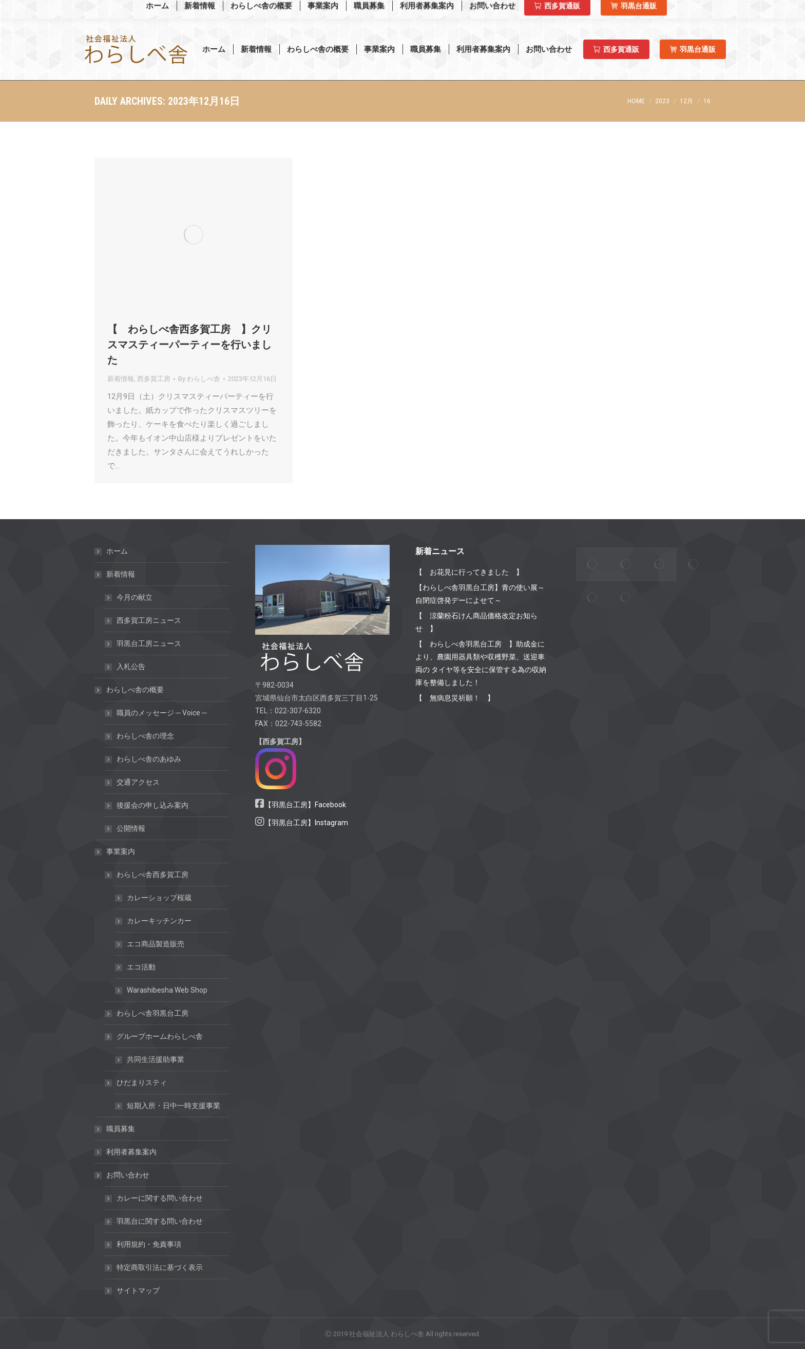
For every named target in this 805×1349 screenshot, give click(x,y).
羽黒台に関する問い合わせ (160, 1221)
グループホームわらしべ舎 (154, 1036)
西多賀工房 (585, 10)
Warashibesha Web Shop (148, 9)
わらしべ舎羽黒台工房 (152, 1013)
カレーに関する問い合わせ (160, 1198)
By (199, 379)
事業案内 (115, 851)
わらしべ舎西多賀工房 (147, 874)
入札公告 (131, 666)
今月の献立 (134, 597)
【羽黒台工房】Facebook (305, 805)
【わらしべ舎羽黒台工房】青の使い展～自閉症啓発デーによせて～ (480, 593)
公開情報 (131, 828)
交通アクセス (138, 782)
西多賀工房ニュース (149, 620)
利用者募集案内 (131, 1152)
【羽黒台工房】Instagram (306, 823)
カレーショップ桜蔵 (159, 898)
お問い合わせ (122, 1175)
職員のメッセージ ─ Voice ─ (162, 713)
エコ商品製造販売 (155, 944)
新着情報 (120, 379)
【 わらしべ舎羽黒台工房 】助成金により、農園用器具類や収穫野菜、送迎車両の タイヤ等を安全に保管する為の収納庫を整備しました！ (480, 663)
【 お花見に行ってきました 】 (469, 572)
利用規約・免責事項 (149, 1244)
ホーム (117, 551)
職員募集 (120, 1129)
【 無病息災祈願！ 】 (454, 698)
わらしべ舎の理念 (145, 736)
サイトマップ (138, 1290)
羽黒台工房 (643, 10)
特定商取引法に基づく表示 (160, 1267)
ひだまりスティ (136, 1082)
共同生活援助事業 (155, 1059)
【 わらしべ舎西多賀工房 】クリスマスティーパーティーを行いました (189, 344)
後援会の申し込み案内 (152, 805)
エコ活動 (141, 967)
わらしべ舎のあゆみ (149, 759)
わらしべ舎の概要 (130, 690)
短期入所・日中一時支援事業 (173, 1105)
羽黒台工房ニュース (149, 643)
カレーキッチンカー (159, 921)
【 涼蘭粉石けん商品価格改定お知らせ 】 (476, 622)
